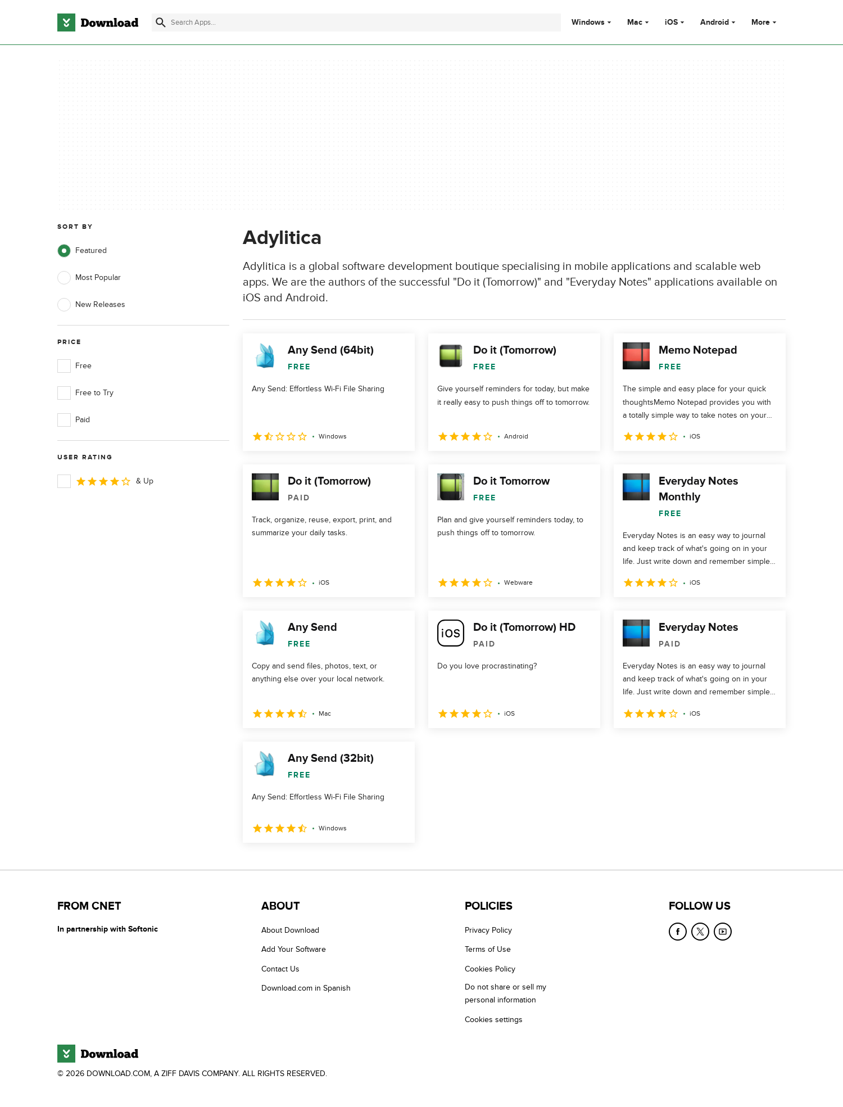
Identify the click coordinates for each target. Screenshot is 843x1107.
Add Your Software (293, 949)
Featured (82, 250)
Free (74, 366)
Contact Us (280, 968)
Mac (634, 22)
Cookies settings (494, 1019)
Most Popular (89, 277)
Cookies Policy (490, 968)
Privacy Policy (488, 930)
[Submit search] (161, 22)
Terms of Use (488, 949)
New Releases (91, 304)
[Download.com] (97, 22)
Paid (73, 420)
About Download (290, 930)
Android (714, 22)
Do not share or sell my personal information (505, 993)
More (765, 22)
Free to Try (85, 393)
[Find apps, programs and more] (356, 22)
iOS (671, 22)
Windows (588, 22)
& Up (105, 481)
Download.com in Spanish (306, 988)
